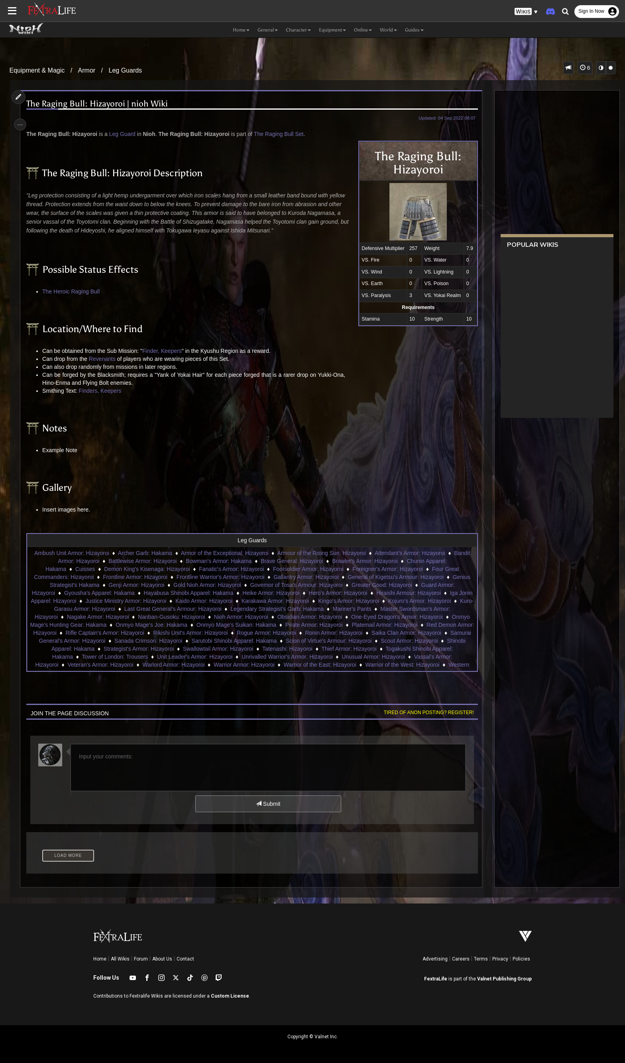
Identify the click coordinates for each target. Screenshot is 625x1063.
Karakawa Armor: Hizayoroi (306, 601)
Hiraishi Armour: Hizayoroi (415, 593)
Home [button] (241, 30)
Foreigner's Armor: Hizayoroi (387, 569)
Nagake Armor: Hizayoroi (132, 617)
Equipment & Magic (37, 70)
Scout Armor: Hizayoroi (103, 649)
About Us (162, 959)
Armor (87, 70)
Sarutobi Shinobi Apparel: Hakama (335, 641)
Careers (461, 959)
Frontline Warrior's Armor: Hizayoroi (220, 577)
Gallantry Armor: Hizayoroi (305, 577)
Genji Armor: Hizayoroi (136, 585)
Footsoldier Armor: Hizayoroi (308, 569)
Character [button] (298, 30)
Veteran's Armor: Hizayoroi (171, 664)
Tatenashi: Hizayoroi (396, 649)
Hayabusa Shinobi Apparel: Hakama (195, 593)
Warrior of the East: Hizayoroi (390, 664)
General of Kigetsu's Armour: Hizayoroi (395, 577)
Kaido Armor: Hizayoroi (234, 601)
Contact (185, 959)
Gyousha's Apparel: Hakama (106, 593)
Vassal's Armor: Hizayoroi (97, 664)
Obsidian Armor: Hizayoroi (344, 617)
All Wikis (120, 959)
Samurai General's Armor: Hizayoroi (162, 641)
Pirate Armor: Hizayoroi (380, 625)
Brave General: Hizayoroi (291, 561)
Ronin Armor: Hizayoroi (417, 633)
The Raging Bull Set (282, 134)
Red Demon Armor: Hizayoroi (103, 633)
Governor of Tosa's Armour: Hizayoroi (296, 585)
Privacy (500, 959)
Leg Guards (125, 70)
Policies (521, 959)
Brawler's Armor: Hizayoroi (364, 561)
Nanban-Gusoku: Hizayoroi (206, 617)
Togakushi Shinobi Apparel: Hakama (114, 657)
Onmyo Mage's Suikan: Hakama (302, 625)
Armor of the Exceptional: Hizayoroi (224, 553)
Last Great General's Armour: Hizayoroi (204, 609)
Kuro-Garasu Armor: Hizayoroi (109, 609)
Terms (481, 959)
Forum (141, 959)
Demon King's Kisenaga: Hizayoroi (146, 569)
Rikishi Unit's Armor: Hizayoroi (273, 633)
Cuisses (85, 569)
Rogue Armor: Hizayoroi (349, 633)
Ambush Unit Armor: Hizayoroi (71, 553)
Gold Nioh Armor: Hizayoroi (207, 585)
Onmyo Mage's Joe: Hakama (218, 625)
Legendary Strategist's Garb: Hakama (308, 609)
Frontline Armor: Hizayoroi (134, 577)
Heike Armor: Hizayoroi (278, 593)
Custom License (230, 996)
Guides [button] (414, 30)
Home (99, 959)
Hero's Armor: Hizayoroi (345, 593)
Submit (268, 804)
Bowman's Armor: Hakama (218, 561)
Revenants (105, 359)
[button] (526, 12)
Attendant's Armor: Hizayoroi (409, 553)
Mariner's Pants (383, 609)
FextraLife (435, 979)
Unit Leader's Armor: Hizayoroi (280, 657)
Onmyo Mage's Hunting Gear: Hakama (125, 625)
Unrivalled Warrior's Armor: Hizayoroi (373, 657)
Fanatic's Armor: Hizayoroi (231, 569)
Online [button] (363, 30)
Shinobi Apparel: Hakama (172, 649)
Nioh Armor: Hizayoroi (276, 617)
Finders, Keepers (103, 391)
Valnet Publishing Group (504, 979)
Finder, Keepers (165, 351)
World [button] (388, 30)
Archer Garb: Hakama (145, 553)
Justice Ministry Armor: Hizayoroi (156, 601)
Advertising (435, 959)
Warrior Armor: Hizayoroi (314, 664)
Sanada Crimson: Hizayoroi (250, 641)
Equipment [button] (332, 30)
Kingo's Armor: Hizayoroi (379, 601)
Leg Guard (125, 134)
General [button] (267, 30)
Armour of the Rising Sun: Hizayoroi (321, 553)
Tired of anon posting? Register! (424, 712)
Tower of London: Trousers (201, 657)
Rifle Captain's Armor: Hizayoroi (188, 633)
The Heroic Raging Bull (74, 291)
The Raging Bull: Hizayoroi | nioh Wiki (100, 103)
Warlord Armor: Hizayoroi (244, 664)
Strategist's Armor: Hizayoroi (248, 649)
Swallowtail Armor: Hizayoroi (327, 649)
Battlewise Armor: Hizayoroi (142, 561)
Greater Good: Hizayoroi (381, 585)
